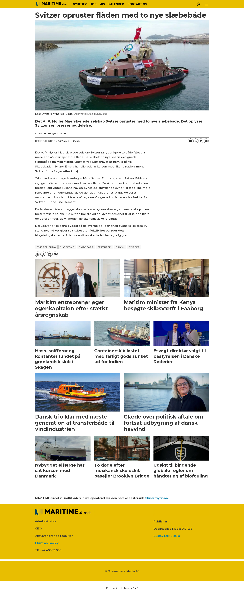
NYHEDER (80, 4)
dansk (119, 247)
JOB (94, 4)
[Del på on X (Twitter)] (195, 140)
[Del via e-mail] (206, 140)
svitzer (134, 247)
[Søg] (198, 4)
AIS (102, 4)
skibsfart (86, 247)
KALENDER (116, 4)
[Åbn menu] (206, 4)
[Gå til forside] (52, 4)
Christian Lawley (47, 543)
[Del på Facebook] (190, 140)
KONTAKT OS (137, 4)
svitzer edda (46, 247)
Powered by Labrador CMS (122, 588)
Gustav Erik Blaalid (166, 535)
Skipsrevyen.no (156, 498)
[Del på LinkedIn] (200, 140)
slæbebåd (67, 247)
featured (104, 247)
